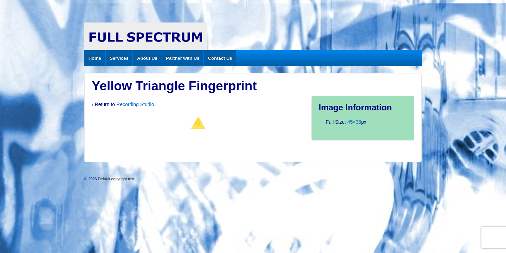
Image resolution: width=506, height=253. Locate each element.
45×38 (354, 122)
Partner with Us (182, 58)
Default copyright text (115, 179)
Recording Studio (135, 104)
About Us (147, 58)
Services (119, 58)
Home (95, 58)
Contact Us (220, 58)
